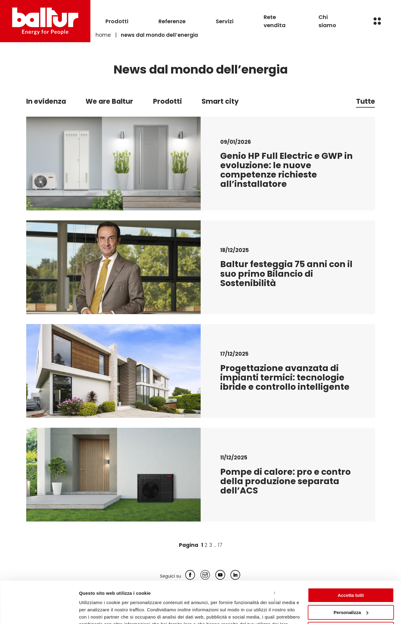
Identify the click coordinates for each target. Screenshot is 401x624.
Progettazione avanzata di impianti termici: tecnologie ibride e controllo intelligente (284, 377)
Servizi (224, 21)
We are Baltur (109, 101)
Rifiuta (351, 593)
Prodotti (116, 21)
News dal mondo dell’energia (159, 35)
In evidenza (46, 101)
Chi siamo (327, 21)
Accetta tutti (351, 559)
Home (103, 35)
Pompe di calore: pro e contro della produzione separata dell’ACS (285, 481)
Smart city (220, 101)
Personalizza (351, 576)
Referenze (172, 21)
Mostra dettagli (95, 612)
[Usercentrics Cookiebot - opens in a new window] (39, 612)
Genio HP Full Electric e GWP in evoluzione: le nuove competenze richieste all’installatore (286, 170)
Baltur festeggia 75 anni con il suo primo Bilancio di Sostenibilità (286, 273)
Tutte (365, 101)
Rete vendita (275, 21)
